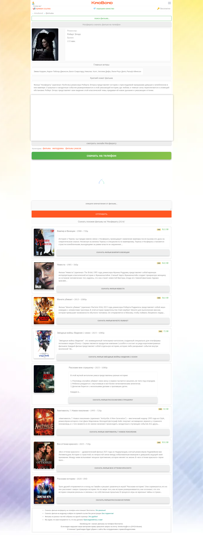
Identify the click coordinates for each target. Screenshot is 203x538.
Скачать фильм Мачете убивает (113, 322)
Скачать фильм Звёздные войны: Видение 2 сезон (113, 358)
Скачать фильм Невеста (113, 289)
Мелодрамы (58, 148)
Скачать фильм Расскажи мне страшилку (113, 402)
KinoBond (102, 3)
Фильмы (47, 148)
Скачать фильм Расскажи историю (113, 505)
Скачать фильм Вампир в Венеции (112, 253)
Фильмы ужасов (73, 148)
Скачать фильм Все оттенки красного (113, 472)
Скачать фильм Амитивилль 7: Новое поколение (112, 435)
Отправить (101, 214)
